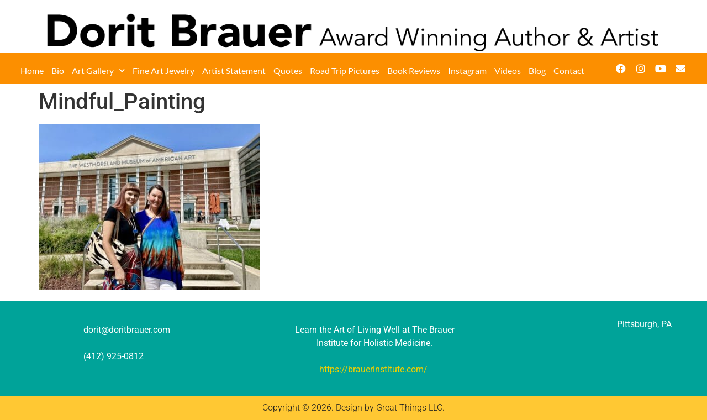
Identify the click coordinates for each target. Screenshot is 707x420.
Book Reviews (413, 70)
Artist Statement (234, 70)
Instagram (467, 70)
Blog (537, 70)
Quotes (287, 70)
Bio (57, 70)
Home (32, 70)
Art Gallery (98, 70)
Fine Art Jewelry (163, 70)
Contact (568, 70)
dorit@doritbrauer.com (126, 329)
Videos (507, 70)
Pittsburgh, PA (644, 324)
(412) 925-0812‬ (113, 356)
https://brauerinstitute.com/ (373, 369)
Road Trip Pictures (344, 70)
